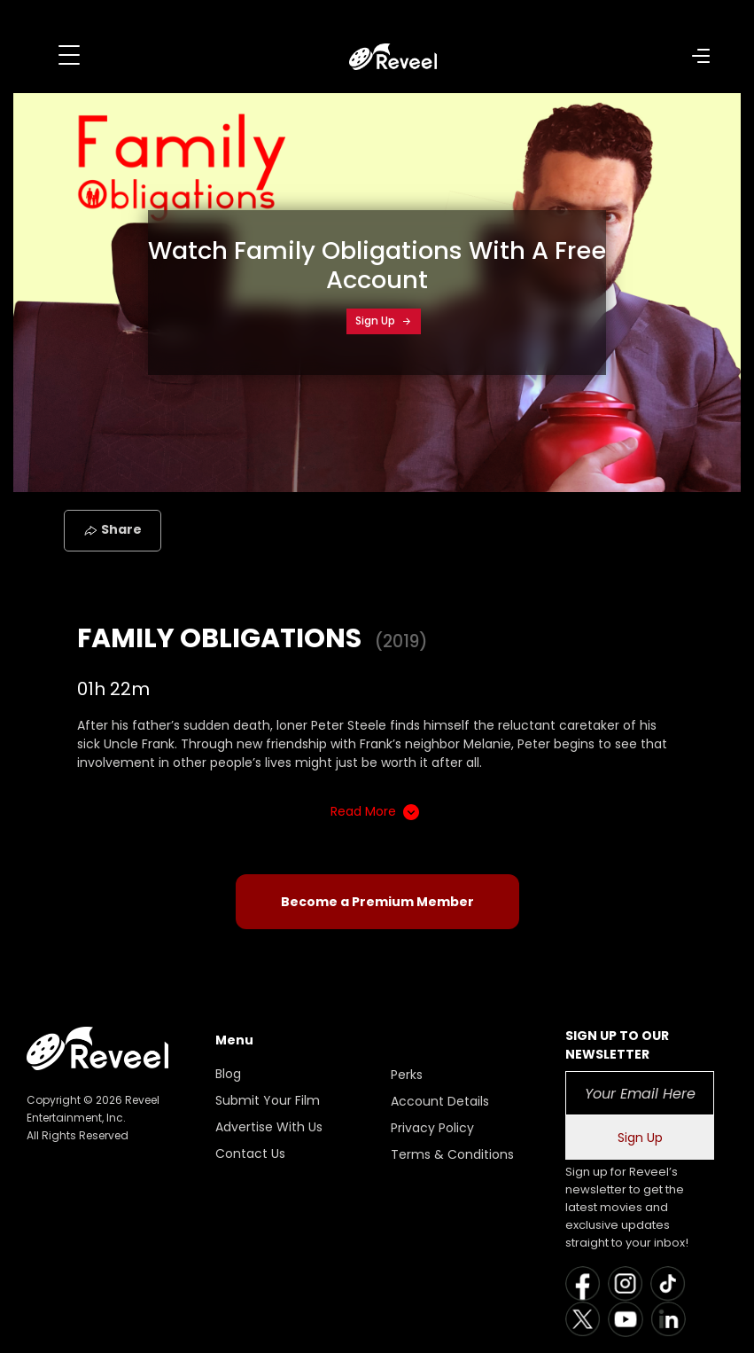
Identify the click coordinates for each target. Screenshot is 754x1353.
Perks (407, 1074)
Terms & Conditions (452, 1154)
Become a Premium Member (377, 902)
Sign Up (383, 320)
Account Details (440, 1101)
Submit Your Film (267, 1100)
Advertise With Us (269, 1127)
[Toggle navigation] (69, 55)
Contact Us (250, 1153)
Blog (228, 1074)
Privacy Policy (432, 1128)
